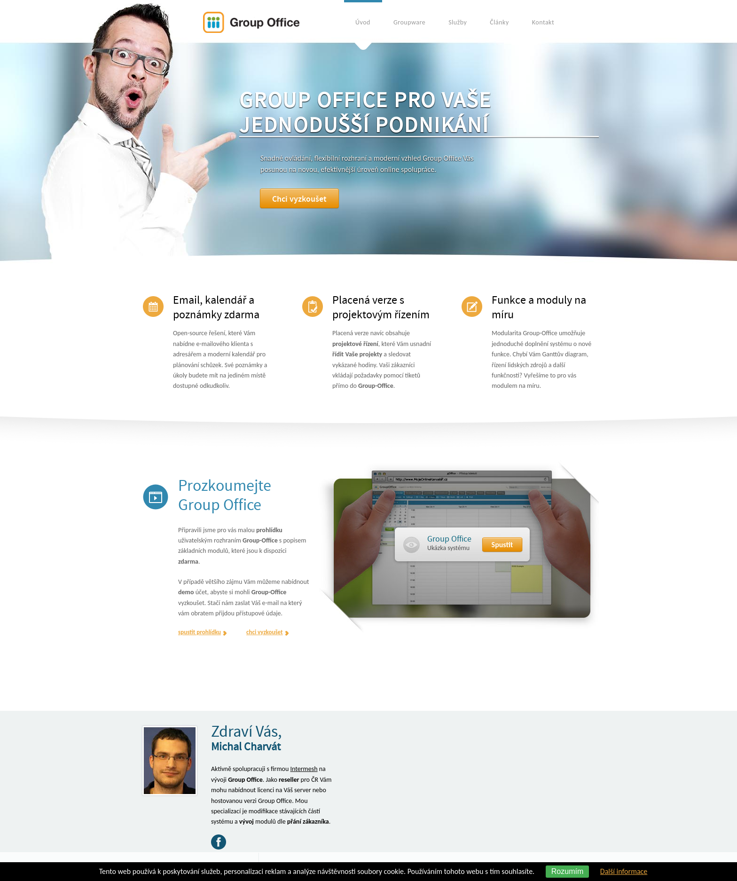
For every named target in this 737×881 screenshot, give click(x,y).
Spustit (502, 544)
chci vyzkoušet (264, 632)
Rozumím (567, 871)
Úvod (362, 22)
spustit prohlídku (199, 632)
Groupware (409, 22)
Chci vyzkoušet (304, 199)
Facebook (218, 842)
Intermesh (303, 769)
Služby (457, 22)
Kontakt (543, 22)
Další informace (623, 871)
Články (499, 22)
